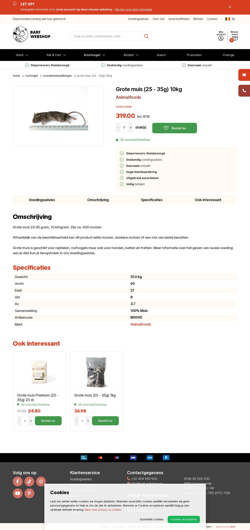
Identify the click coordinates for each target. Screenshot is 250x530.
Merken (198, 19)
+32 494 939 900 (142, 479)
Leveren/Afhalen (179, 19)
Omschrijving (98, 200)
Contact (212, 19)
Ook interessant (208, 200)
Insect (161, 55)
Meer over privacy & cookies (103, 509)
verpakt (197, 65)
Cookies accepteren (184, 519)
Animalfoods (128, 97)
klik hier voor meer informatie (133, 9)
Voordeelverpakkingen (57, 75)
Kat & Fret (54, 55)
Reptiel (129, 55)
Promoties (194, 55)
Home (16, 75)
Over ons (158, 19)
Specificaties (152, 200)
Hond (19, 55)
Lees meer (124, 106)
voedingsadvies (122, 65)
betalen (136, 184)
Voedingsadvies (138, 19)
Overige (228, 55)
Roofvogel (92, 55)
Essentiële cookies (152, 519)
